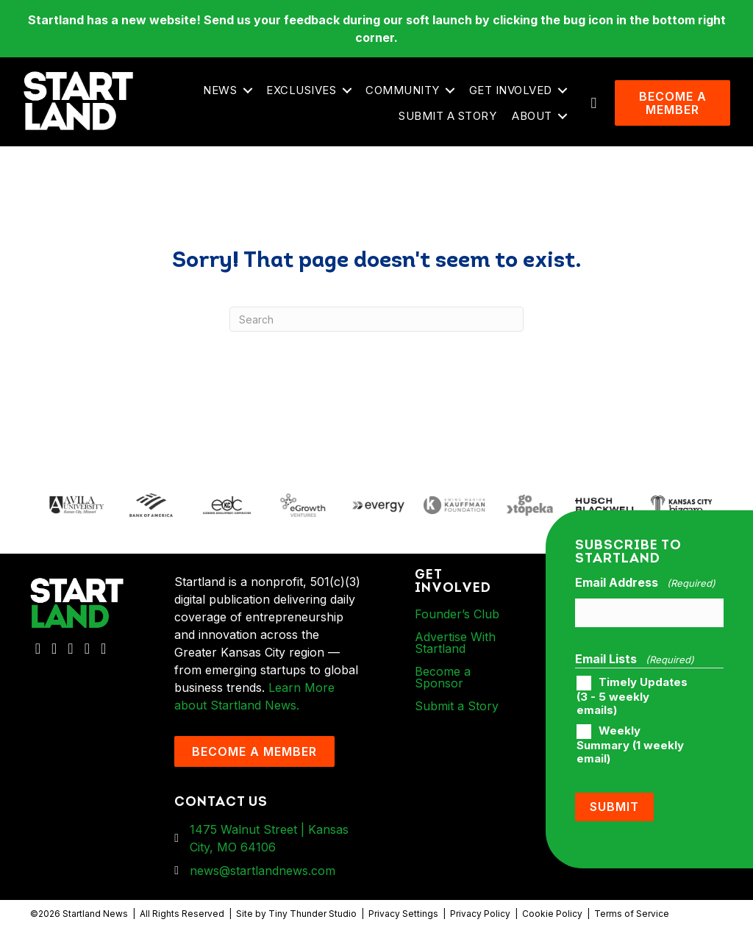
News (220, 90)
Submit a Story (447, 116)
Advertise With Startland (455, 642)
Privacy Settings (403, 913)
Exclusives (301, 90)
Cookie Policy (552, 913)
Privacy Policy (480, 913)
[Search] (376, 319)
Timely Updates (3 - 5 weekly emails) (632, 696)
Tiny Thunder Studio (312, 913)
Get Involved (510, 90)
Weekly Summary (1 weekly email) (630, 744)
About (532, 116)
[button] (247, 90)
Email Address (645, 583)
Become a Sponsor (443, 677)
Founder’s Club (457, 614)
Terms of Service (631, 913)
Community (402, 90)
